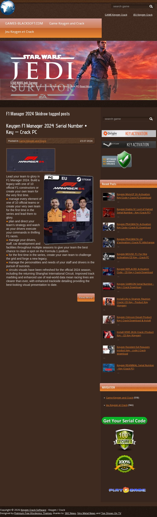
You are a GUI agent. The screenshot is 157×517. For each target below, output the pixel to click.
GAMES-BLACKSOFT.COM (24, 23)
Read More (86, 86)
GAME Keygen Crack (116, 14)
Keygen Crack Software (33, 510)
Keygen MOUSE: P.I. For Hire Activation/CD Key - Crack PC (133, 255)
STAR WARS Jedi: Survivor (24, 82)
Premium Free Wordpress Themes (33, 513)
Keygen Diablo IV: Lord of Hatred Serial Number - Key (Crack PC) (135, 211)
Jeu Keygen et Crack (19, 31)
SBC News (70, 513)
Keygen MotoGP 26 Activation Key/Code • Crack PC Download (134, 196)
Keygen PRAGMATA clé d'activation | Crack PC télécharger (136, 240)
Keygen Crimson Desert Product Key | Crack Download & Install (134, 318)
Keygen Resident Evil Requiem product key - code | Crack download (133, 350)
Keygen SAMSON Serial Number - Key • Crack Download (135, 285)
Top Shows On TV (111, 513)
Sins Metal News (86, 513)
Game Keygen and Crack (66, 23)
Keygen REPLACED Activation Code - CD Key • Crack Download (135, 270)
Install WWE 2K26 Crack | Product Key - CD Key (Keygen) (135, 333)
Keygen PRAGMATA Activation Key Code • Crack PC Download (134, 225)
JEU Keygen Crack (142, 14)
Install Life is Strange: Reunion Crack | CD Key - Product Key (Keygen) (133, 302)
